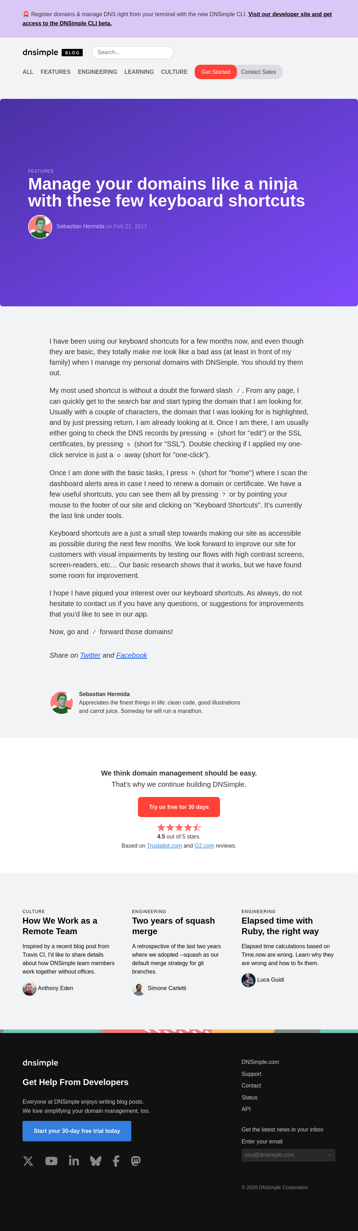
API (246, 1109)
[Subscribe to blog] (329, 1155)
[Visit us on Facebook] (116, 1162)
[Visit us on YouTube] (51, 1162)
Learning (139, 72)
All (28, 72)
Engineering (97, 72)
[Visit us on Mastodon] (136, 1162)
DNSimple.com (260, 1062)
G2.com (204, 846)
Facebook (131, 655)
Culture (174, 72)
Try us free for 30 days (179, 807)
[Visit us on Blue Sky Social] (95, 1162)
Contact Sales (258, 72)
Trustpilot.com (164, 846)
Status (249, 1098)
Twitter (90, 655)
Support (251, 1074)
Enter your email (262, 1141)
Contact (251, 1086)
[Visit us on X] (28, 1162)
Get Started (215, 72)
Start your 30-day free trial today (77, 1131)
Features (56, 72)
